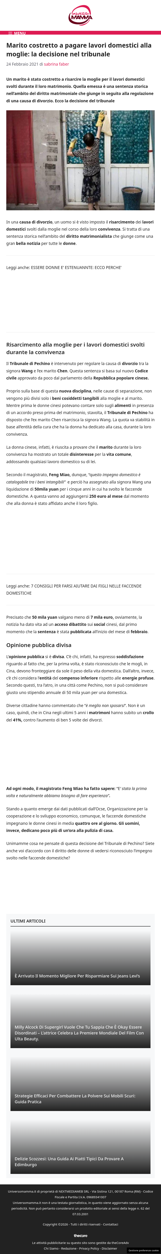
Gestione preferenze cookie (144, 1250)
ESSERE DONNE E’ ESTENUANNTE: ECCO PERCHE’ (76, 267)
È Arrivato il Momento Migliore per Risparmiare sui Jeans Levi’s (77, 976)
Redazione (69, 1248)
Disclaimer (109, 1248)
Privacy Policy (89, 1248)
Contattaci (110, 1224)
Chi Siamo (51, 1248)
